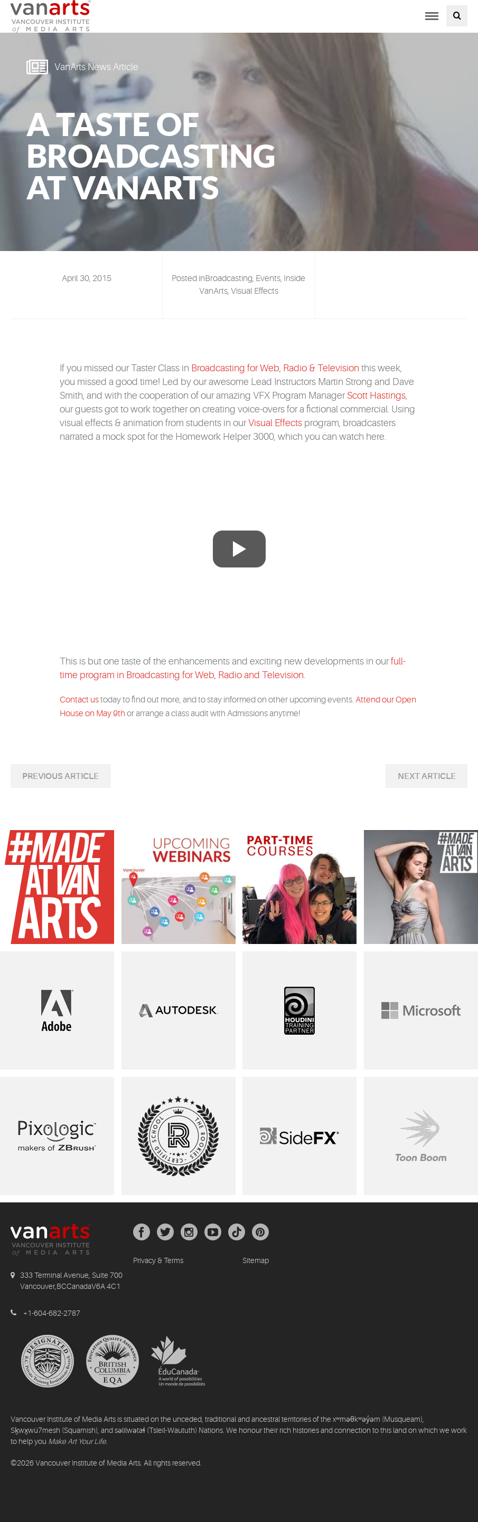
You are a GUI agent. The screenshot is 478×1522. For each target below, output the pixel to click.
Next (409, 776)
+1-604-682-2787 (51, 1313)
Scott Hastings (376, 395)
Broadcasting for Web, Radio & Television (275, 368)
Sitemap (255, 1260)
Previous (43, 776)
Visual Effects (275, 423)
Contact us (80, 700)
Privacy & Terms (158, 1260)
